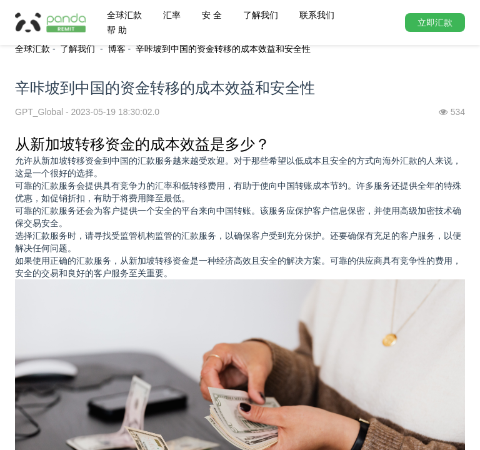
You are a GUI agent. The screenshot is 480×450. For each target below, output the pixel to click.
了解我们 (260, 15)
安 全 (212, 15)
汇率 (172, 15)
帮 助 (117, 30)
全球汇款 (124, 15)
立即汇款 (435, 23)
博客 (117, 49)
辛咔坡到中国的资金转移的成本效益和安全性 (223, 49)
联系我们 (316, 15)
